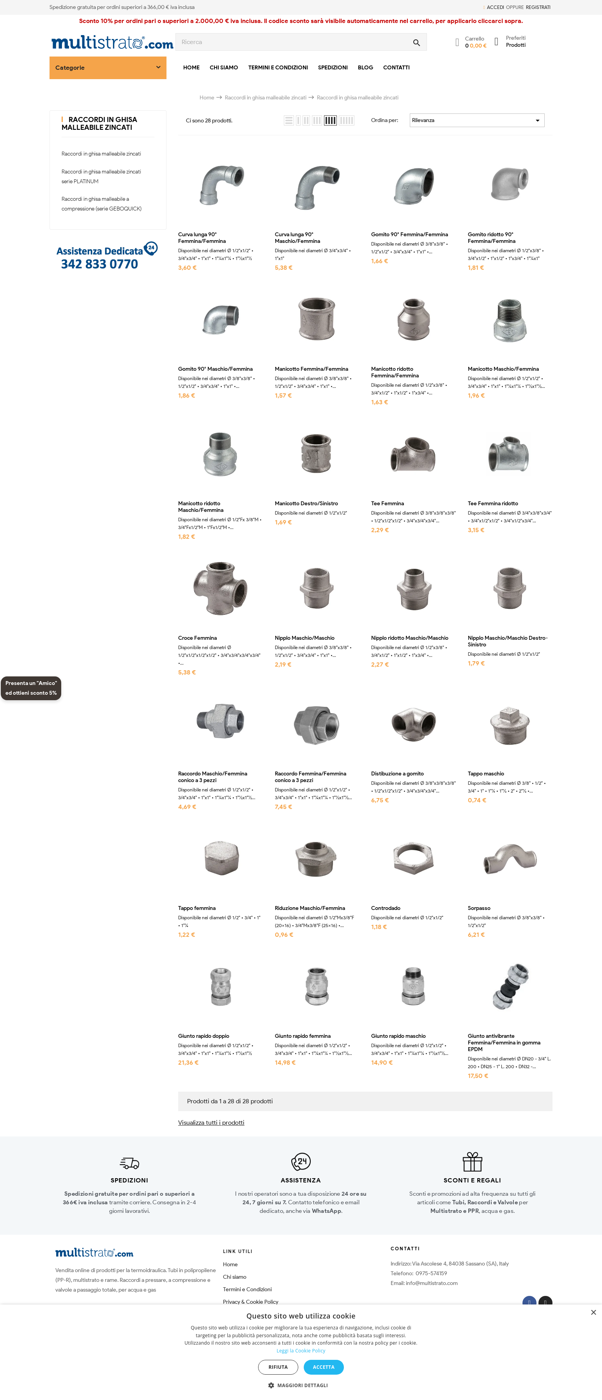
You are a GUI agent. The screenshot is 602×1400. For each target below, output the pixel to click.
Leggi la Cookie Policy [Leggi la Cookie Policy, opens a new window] (300, 1350)
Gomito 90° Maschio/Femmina (215, 369)
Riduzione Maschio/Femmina (310, 908)
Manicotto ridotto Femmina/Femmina (395, 372)
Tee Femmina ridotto (493, 504)
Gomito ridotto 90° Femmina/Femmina (491, 238)
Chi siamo (234, 1277)
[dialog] (301, 1352)
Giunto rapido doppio (203, 1036)
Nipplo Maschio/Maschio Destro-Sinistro (508, 641)
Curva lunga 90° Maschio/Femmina (297, 238)
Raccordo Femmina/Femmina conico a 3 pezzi (310, 777)
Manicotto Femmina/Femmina (311, 369)
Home (230, 1264)
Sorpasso (479, 908)
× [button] (593, 1313)
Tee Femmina (387, 504)
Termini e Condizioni (247, 1289)
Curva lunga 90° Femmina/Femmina (202, 238)
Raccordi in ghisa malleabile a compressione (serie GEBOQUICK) (102, 204)
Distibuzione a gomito (397, 774)
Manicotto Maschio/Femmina (503, 369)
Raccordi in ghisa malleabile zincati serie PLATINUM (101, 176)
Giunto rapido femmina (303, 1036)
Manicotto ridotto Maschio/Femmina (200, 507)
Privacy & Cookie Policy (250, 1302)
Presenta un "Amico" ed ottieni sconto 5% (31, 688)
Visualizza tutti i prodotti (211, 1122)
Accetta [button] (324, 1367)
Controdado (385, 908)
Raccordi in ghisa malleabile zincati (99, 123)
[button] (301, 1386)
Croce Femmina (197, 638)
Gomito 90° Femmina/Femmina (409, 235)
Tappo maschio (486, 774)
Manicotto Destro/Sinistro (306, 504)
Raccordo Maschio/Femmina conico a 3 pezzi (212, 777)
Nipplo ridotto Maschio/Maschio (409, 638)
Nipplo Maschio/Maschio (305, 638)
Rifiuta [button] (278, 1367)
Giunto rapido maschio (398, 1036)
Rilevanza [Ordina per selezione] (477, 120)
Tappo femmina (197, 908)
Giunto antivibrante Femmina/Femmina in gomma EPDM (504, 1043)
